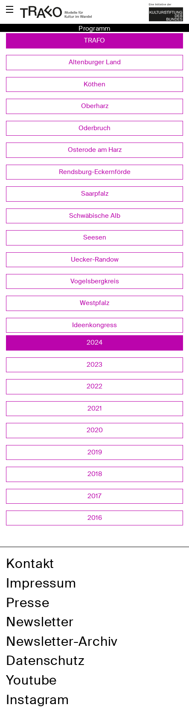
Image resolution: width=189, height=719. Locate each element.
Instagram (37, 699)
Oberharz (94, 106)
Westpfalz (94, 303)
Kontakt (30, 563)
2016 (94, 518)
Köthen (94, 84)
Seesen (94, 237)
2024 (94, 342)
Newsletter (40, 621)
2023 (94, 364)
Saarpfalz (94, 193)
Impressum (41, 583)
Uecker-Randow (95, 259)
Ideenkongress (94, 325)
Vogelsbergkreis (94, 281)
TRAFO (94, 40)
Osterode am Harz (95, 150)
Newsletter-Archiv (62, 641)
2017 (94, 496)
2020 (95, 430)
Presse (27, 602)
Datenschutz (45, 660)
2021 (94, 408)
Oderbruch (94, 128)
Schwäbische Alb (94, 215)
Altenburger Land (95, 62)
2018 (94, 474)
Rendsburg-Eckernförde (95, 172)
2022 (94, 386)
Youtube (31, 680)
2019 (94, 452)
